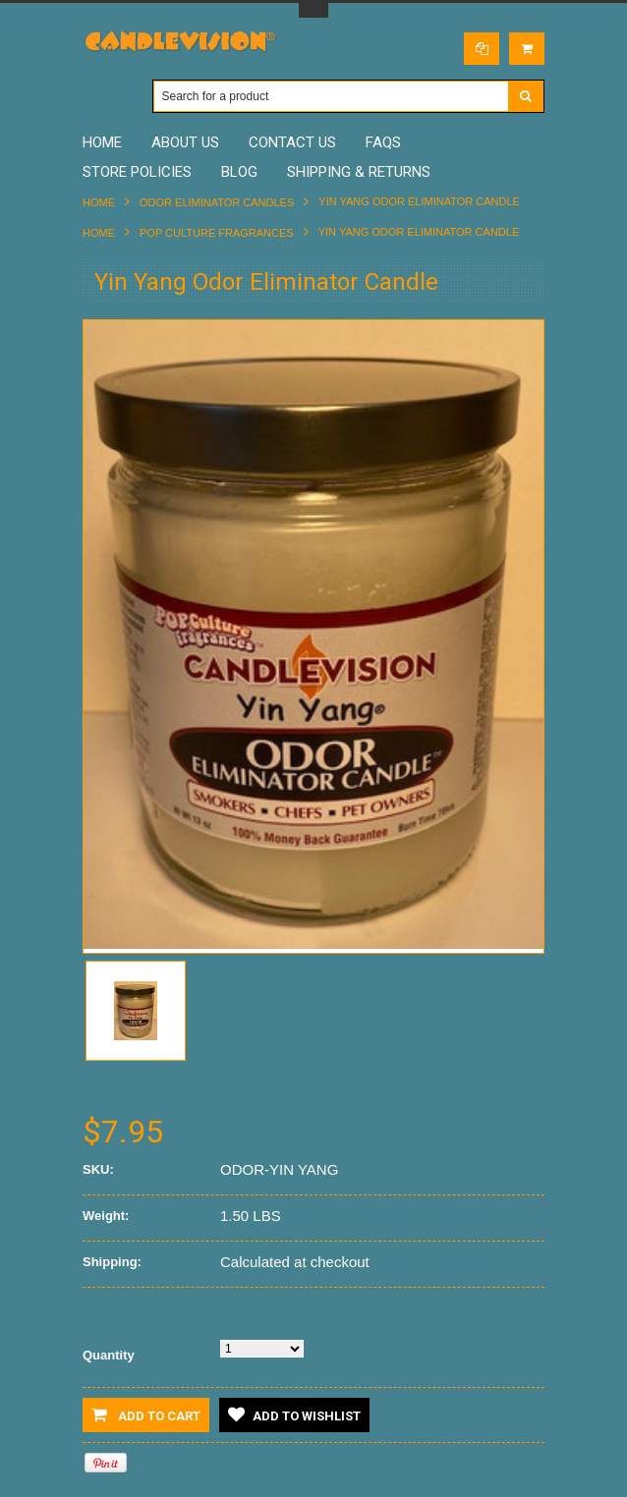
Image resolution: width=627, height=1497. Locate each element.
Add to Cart (145, 1414)
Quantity (109, 1355)
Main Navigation (100, 97)
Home (99, 202)
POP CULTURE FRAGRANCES (217, 233)
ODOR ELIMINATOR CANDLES (217, 202)
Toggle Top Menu (313, 10)
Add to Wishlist (294, 1414)
